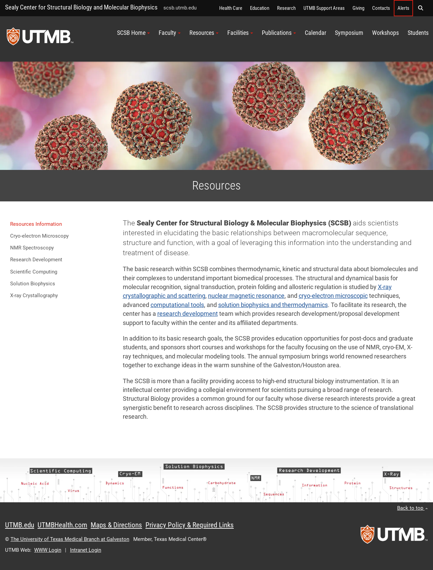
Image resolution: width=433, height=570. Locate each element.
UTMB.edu (19, 525)
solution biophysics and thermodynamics (273, 305)
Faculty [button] (170, 33)
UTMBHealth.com (62, 525)
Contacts (381, 8)
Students (418, 33)
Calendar (315, 33)
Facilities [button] (240, 33)
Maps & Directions (116, 525)
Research (286, 8)
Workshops (385, 33)
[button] (420, 8)
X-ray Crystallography (34, 295)
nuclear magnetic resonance (246, 295)
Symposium (349, 33)
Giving (358, 8)
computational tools (177, 305)
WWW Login (47, 550)
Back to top (412, 508)
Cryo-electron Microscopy (39, 236)
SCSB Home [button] (133, 33)
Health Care (230, 8)
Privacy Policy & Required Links (189, 525)
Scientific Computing (33, 272)
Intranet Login (85, 550)
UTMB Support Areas (324, 8)
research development (187, 313)
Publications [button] (279, 33)
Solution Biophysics (32, 284)
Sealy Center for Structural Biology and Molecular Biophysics (81, 7)
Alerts (403, 8)
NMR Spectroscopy (32, 248)
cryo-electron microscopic (333, 295)
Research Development (36, 260)
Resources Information (36, 224)
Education (259, 8)
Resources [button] (204, 33)
